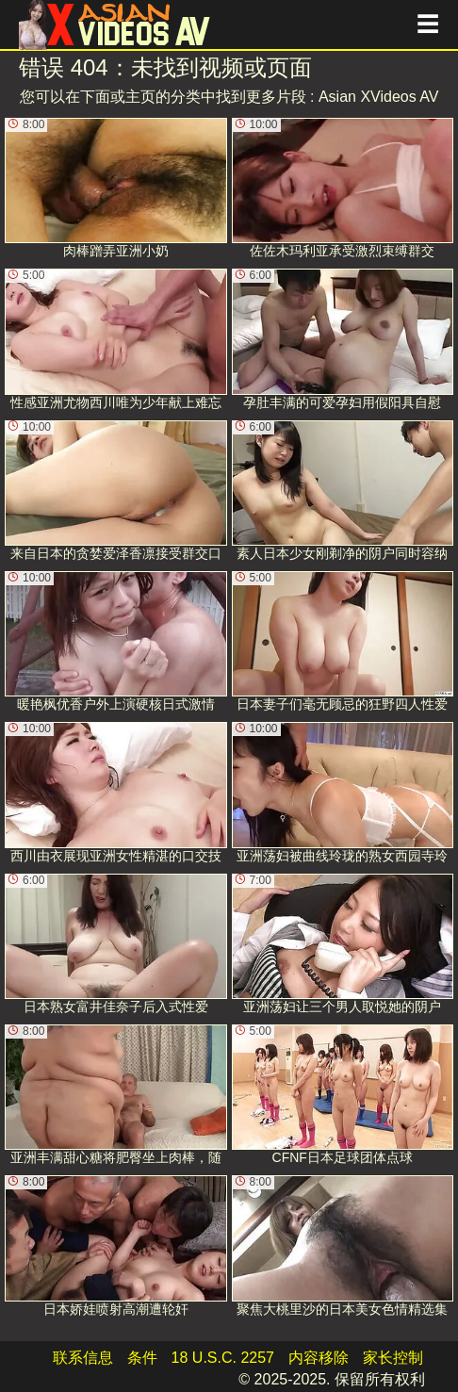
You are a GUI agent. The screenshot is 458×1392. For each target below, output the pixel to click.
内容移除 (318, 1358)
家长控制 (393, 1358)
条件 (142, 1358)
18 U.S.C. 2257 (223, 1358)
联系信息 (83, 1358)
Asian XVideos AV (379, 97)
